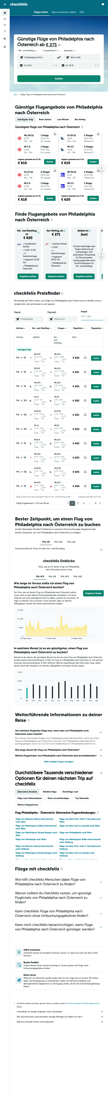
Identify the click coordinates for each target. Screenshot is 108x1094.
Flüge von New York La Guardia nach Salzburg (76, 854)
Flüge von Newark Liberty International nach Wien (34, 820)
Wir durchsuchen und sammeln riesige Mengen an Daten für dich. (60, 1016)
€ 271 (51, 44)
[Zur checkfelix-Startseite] (19, 4)
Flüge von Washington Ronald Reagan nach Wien (36, 834)
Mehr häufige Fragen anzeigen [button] (58, 762)
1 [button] (72, 503)
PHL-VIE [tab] (46, 542)
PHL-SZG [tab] (58, 542)
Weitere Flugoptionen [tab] (27, 805)
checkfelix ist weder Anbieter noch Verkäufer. (60, 1011)
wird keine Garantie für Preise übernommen (82, 1003)
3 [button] (83, 503)
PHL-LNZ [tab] (71, 542)
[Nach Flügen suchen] (4, 13)
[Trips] (4, 39)
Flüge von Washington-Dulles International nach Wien (36, 827)
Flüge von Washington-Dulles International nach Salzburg (80, 840)
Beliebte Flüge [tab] (50, 792)
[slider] (104, 320)
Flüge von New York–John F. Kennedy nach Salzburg (80, 847)
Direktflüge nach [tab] (70, 792)
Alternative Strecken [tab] (27, 792)
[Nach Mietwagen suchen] (4, 25)
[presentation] (59, 45)
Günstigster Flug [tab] (25, 119)
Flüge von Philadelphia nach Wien (75, 832)
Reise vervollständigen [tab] (58, 798)
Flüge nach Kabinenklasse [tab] (29, 798)
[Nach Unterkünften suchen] (4, 19)
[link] (28, 276)
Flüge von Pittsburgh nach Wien (31, 839)
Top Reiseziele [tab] (82, 798)
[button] (5, 4)
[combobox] (70, 50)
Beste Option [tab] (45, 119)
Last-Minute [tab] (63, 119)
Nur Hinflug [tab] (80, 119)
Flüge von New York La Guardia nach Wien (79, 826)
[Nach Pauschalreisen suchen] (4, 31)
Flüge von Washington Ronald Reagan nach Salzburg (36, 854)
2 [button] (78, 503)
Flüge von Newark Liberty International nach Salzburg (34, 847)
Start (15, 95)
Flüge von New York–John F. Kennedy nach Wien (80, 820)
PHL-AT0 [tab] (40, 576)
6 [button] (95, 503)
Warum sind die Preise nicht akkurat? (60, 1022)
